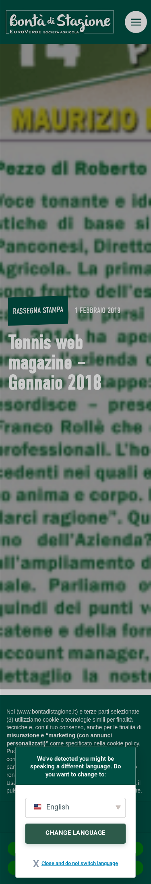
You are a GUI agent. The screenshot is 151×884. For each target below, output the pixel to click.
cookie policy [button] (123, 743)
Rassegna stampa (38, 310)
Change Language (75, 832)
